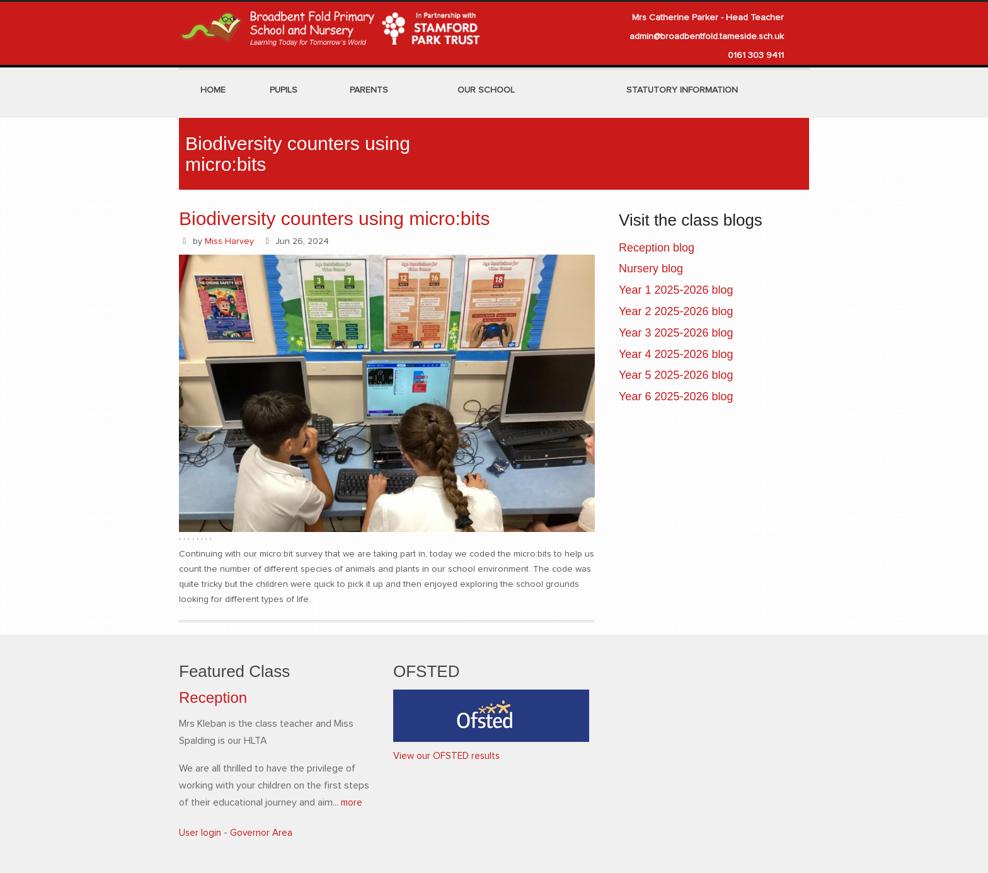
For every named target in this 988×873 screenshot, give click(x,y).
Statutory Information (682, 90)
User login (200, 833)
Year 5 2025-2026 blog (676, 375)
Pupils (283, 90)
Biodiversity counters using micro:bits (334, 218)
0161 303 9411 (756, 55)
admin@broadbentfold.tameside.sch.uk (706, 36)
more (352, 802)
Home (213, 90)
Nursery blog (651, 268)
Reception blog (656, 247)
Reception (213, 697)
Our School (486, 90)
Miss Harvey (229, 241)
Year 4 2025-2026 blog (676, 354)
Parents (369, 90)
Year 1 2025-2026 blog (676, 290)
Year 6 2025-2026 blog (676, 396)
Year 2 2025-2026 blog (676, 311)
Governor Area (262, 833)
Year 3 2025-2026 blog (676, 333)
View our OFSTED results (448, 756)
